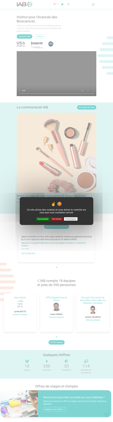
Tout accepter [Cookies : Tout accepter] (42, 219)
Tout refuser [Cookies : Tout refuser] (57, 219)
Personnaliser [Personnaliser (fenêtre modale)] (70, 219)
